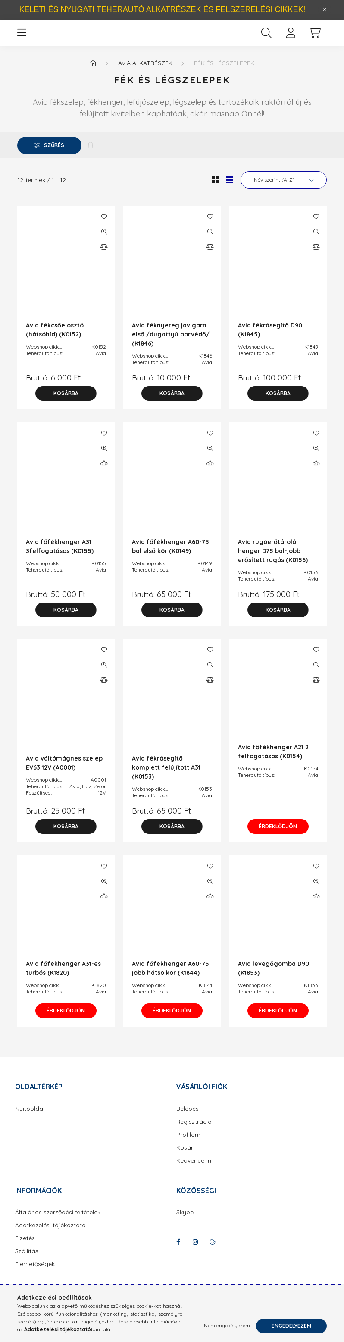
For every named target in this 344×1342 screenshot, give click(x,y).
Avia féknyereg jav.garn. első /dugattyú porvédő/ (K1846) (171, 343)
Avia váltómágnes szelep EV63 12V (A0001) (64, 771)
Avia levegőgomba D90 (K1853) (273, 976)
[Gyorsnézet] (103, 240)
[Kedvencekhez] (103, 225)
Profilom (188, 1143)
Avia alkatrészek (145, 71)
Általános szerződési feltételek (57, 1221)
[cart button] (314, 37)
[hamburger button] (21, 37)
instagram (195, 1250)
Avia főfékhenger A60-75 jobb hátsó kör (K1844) (170, 976)
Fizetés (25, 1247)
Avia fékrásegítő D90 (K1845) (270, 338)
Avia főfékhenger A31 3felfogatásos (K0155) (60, 555)
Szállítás (26, 1259)
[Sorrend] (284, 188)
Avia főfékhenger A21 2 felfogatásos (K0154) (273, 760)
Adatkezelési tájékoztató (50, 1234)
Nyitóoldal (29, 1117)
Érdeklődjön (278, 835)
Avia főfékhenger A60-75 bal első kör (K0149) (170, 555)
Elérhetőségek (35, 1272)
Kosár (184, 1156)
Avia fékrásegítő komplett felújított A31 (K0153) (166, 776)
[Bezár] (324, 9)
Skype (185, 1221)
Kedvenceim (193, 1169)
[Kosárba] (66, 402)
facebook (178, 1250)
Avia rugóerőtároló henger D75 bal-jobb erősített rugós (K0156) (273, 559)
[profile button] (290, 37)
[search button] (266, 37)
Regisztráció (194, 1130)
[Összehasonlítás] (103, 255)
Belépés (187, 1117)
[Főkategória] (93, 71)
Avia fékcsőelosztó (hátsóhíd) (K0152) (55, 338)
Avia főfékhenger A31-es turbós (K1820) (63, 976)
